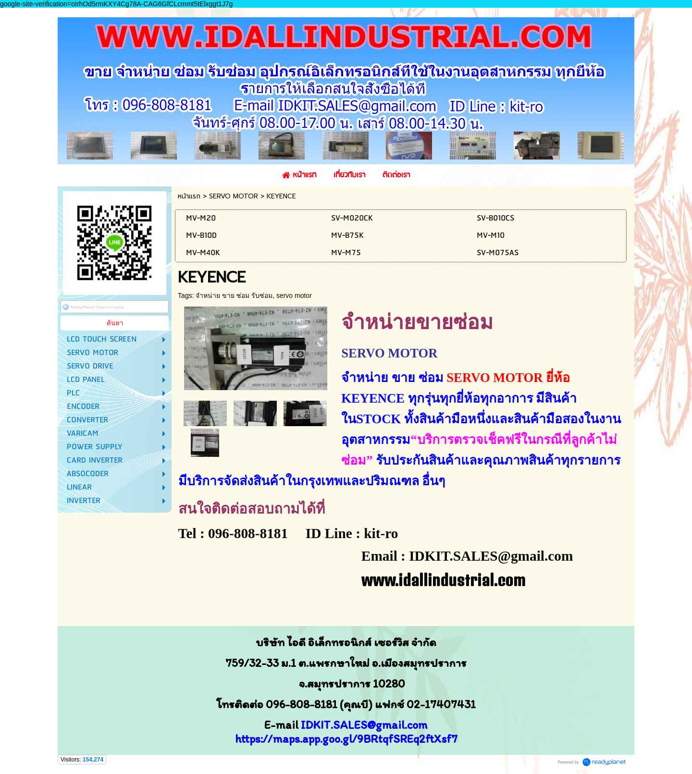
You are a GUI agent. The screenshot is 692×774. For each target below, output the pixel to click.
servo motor (294, 295)
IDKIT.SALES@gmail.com (364, 725)
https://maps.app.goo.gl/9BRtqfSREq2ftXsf (343, 739)
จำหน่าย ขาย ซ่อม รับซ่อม (234, 295)
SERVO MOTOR (233, 196)
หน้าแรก (189, 196)
